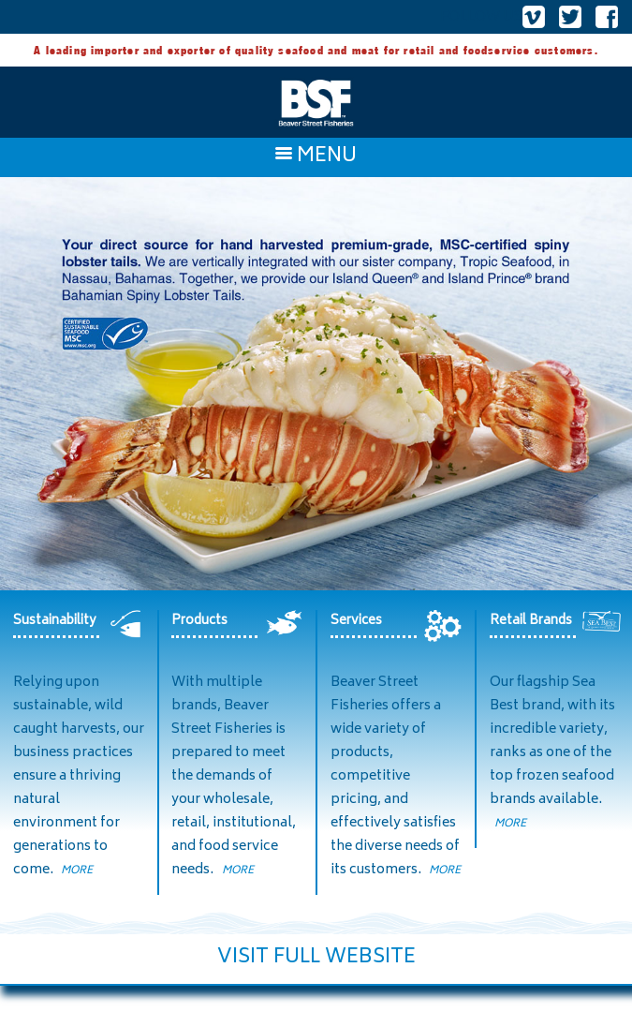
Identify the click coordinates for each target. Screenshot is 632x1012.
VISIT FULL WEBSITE (316, 958)
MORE (77, 871)
